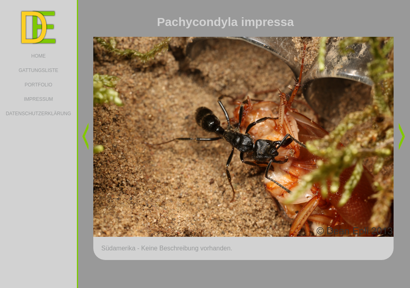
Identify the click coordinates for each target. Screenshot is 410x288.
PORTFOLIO (38, 85)
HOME (38, 56)
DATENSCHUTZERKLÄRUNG (38, 113)
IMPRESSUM (38, 99)
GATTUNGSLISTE (38, 70)
